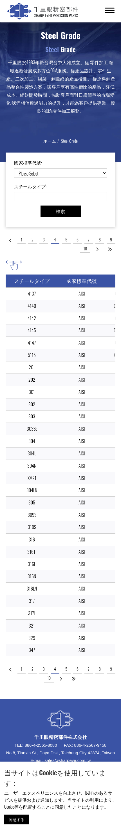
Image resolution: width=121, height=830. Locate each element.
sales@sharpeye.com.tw (68, 760)
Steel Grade (69, 141)
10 (85, 249)
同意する (16, 819)
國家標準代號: (28, 162)
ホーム (49, 141)
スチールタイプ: (30, 186)
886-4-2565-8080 (40, 745)
